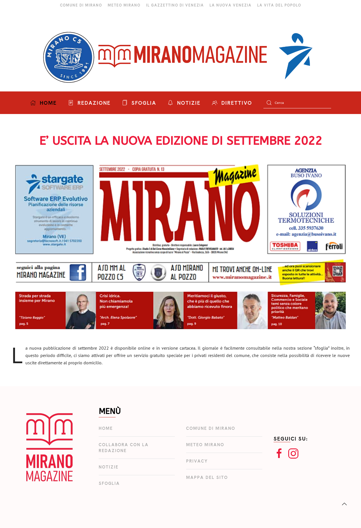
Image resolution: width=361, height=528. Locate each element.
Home (106, 428)
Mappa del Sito (207, 477)
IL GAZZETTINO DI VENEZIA (175, 5)
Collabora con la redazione (124, 447)
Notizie (108, 467)
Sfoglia (109, 483)
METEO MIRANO (124, 5)
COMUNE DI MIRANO (81, 5)
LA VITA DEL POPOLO (279, 5)
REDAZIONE (89, 102)
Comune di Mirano (210, 428)
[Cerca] (297, 102)
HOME (43, 102)
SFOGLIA (139, 102)
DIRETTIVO (232, 102)
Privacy (197, 461)
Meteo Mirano (205, 444)
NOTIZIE (184, 102)
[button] (344, 504)
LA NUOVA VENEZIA (231, 5)
